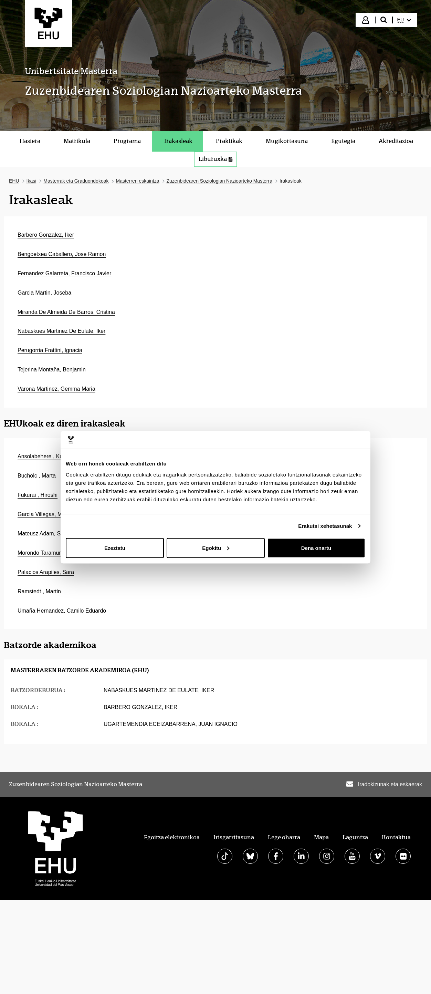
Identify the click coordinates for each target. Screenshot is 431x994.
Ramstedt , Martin (39, 591)
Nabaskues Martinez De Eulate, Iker (61, 331)
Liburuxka (215, 159)
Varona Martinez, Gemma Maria (56, 389)
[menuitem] (404, 20)
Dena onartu (316, 548)
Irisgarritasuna (233, 837)
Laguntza (355, 837)
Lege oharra (284, 837)
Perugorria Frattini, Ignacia (50, 350)
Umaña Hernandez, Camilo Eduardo (62, 611)
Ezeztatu (114, 548)
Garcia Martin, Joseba (44, 293)
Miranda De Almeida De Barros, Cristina (66, 312)
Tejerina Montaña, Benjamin (52, 369)
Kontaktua (396, 837)
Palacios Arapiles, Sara (46, 572)
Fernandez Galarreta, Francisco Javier (64, 273)
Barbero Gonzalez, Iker (46, 235)
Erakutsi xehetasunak (325, 526)
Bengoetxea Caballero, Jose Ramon (62, 254)
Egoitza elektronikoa (172, 837)
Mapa (321, 837)
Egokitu (215, 548)
